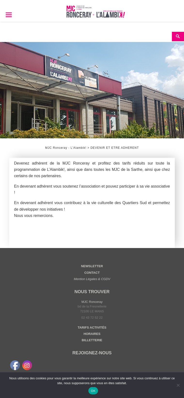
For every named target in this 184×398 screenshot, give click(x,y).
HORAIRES (92, 334)
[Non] (178, 385)
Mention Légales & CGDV (92, 279)
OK (93, 391)
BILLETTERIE (92, 340)
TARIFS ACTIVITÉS (92, 327)
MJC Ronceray (92, 302)
